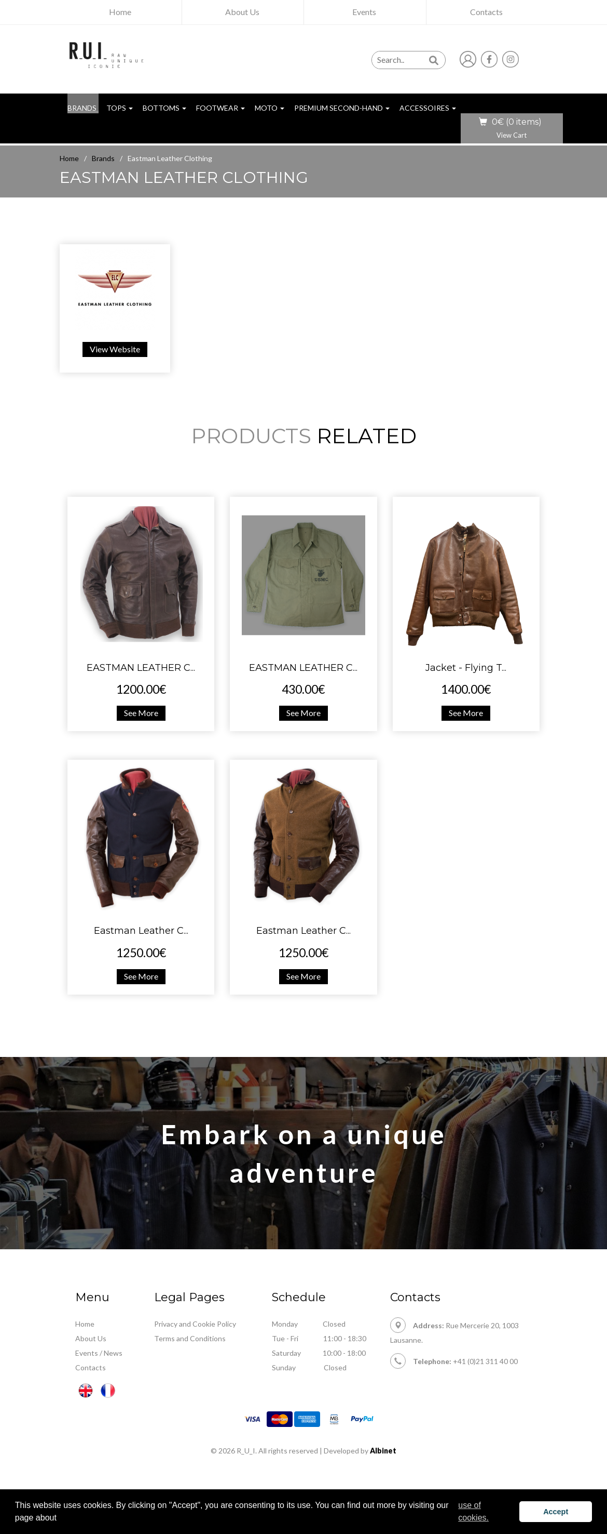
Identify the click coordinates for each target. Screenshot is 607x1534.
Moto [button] (269, 107)
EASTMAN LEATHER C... (141, 667)
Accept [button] (555, 1511)
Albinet (383, 1450)
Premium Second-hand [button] (342, 107)
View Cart (511, 135)
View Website (115, 349)
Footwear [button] (220, 107)
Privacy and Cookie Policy (195, 1323)
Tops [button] (119, 107)
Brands (103, 158)
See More (141, 713)
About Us (90, 1338)
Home (69, 158)
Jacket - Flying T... (465, 667)
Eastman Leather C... (141, 930)
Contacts (90, 1367)
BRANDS (83, 107)
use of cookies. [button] (473, 1511)
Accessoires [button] (427, 107)
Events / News (98, 1352)
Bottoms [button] (164, 107)
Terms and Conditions (190, 1338)
